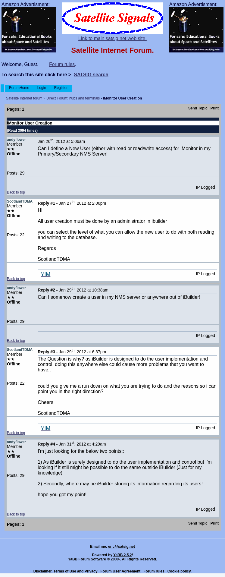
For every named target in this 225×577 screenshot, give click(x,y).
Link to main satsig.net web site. (112, 38)
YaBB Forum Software (87, 559)
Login (41, 88)
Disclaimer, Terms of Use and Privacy (65, 571)
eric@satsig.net (121, 546)
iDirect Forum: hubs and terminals (72, 98)
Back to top (16, 192)
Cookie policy (179, 571)
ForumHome (19, 88)
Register (60, 88)
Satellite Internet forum (24, 98)
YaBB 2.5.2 (122, 555)
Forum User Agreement (120, 571)
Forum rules (62, 64)
